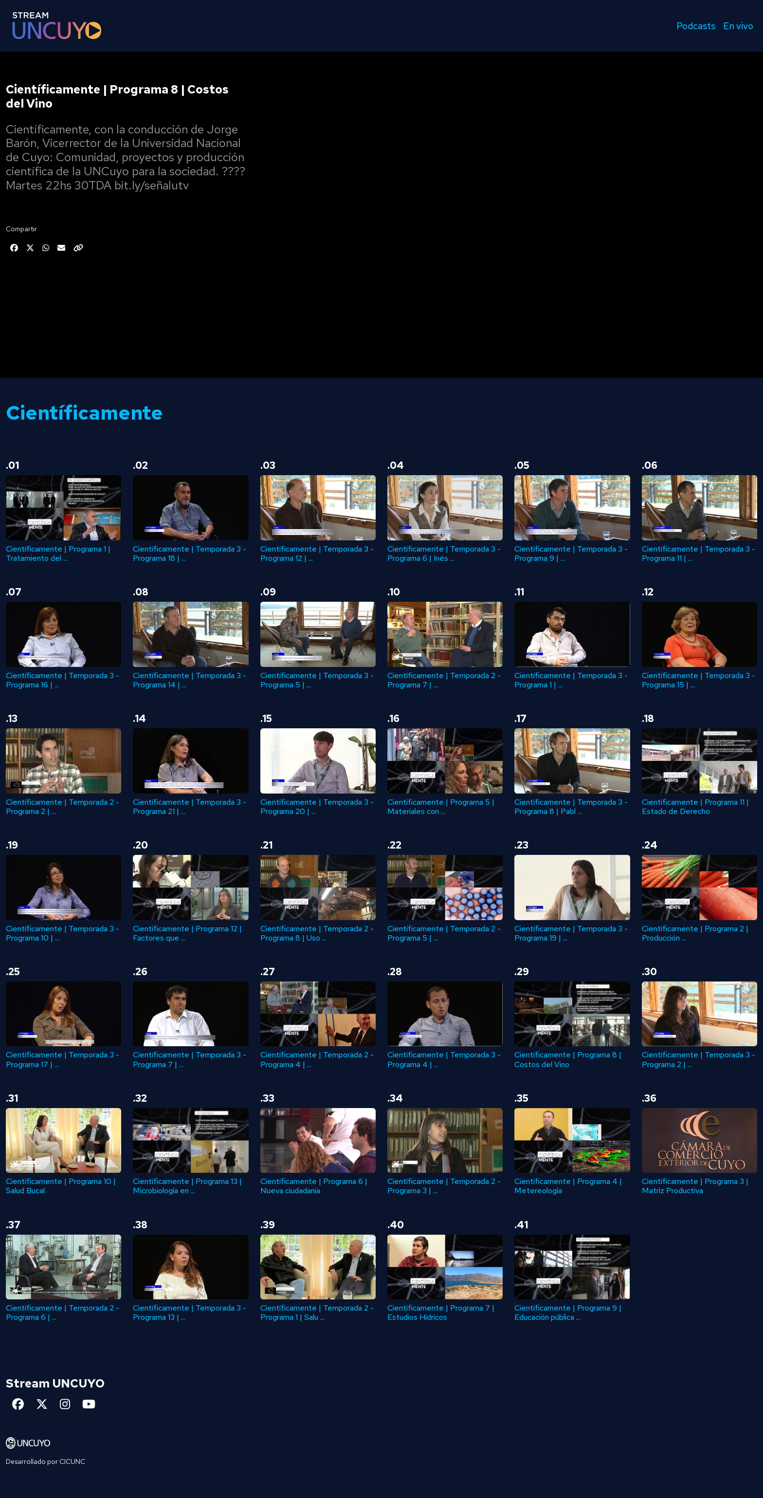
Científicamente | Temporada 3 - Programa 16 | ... (62, 680)
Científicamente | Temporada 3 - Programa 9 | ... (571, 553)
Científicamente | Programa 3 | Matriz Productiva (695, 1186)
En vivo (738, 25)
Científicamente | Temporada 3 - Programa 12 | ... (317, 553)
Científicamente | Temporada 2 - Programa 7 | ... (444, 680)
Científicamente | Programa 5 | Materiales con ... (440, 806)
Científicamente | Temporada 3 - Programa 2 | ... (698, 1059)
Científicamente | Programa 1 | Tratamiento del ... (58, 553)
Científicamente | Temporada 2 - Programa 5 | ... (444, 933)
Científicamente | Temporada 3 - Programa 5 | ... (317, 680)
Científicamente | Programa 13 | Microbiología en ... (187, 1186)
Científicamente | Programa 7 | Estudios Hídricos (440, 1312)
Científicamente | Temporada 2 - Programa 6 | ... (62, 1312)
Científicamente (84, 412)
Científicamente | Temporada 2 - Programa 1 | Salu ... (317, 1312)
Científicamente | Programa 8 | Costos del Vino (567, 1059)
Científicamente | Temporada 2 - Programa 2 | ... (62, 806)
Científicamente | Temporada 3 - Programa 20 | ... (317, 806)
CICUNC (72, 1461)
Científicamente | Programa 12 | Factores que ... (187, 933)
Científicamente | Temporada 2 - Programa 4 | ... (317, 1059)
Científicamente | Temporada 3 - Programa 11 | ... (698, 553)
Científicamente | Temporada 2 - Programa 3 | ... (444, 1186)
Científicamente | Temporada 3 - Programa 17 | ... (62, 1059)
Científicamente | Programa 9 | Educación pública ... (567, 1312)
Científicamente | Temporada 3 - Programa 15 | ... (698, 680)
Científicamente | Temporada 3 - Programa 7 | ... (189, 1059)
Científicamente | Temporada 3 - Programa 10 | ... (62, 933)
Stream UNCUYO (55, 1383)
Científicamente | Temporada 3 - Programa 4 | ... (444, 1059)
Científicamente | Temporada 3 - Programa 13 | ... (189, 1312)
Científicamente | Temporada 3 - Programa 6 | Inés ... (444, 553)
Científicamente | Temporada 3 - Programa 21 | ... (189, 806)
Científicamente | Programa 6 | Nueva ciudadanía (313, 1186)
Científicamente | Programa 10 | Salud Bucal (61, 1186)
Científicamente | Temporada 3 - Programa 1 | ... (571, 680)
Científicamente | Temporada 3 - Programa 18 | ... (189, 553)
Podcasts (695, 25)
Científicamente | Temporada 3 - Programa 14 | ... (189, 680)
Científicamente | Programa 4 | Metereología (568, 1186)
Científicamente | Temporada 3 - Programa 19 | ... (571, 933)
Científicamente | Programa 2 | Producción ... (695, 933)
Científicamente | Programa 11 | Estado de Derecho (695, 806)
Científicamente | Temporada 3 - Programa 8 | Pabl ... (571, 806)
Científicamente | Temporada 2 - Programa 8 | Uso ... (317, 933)
